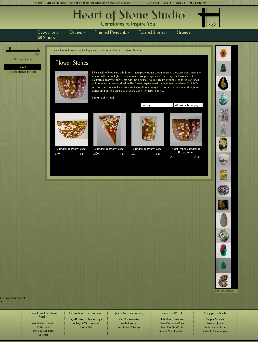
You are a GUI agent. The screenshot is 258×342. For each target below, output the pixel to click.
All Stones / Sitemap (129, 327)
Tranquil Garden (112, 50)
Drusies (78, 32)
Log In (167, 2)
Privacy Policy (43, 326)
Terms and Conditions (43, 330)
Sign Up (180, 2)
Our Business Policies (43, 322)
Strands (186, 32)
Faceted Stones (154, 32)
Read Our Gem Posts (172, 327)
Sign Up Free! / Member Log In (86, 319)
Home (38, 2)
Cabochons (50, 32)
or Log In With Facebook (86, 323)
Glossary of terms (23, 59)
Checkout (153, 2)
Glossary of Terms (215, 323)
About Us (43, 334)
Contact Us (86, 327)
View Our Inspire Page (172, 323)
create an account (119, 2)
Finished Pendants (112, 32)
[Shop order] (157, 105)
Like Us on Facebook (172, 319)
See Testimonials (129, 323)
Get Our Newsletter (129, 319)
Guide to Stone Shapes (215, 331)
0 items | (197, 2)
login (102, 2)
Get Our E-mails (56, 2)
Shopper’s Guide (215, 319)
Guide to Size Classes (215, 327)
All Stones (46, 37)
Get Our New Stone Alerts (172, 331)
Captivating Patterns (88, 50)
